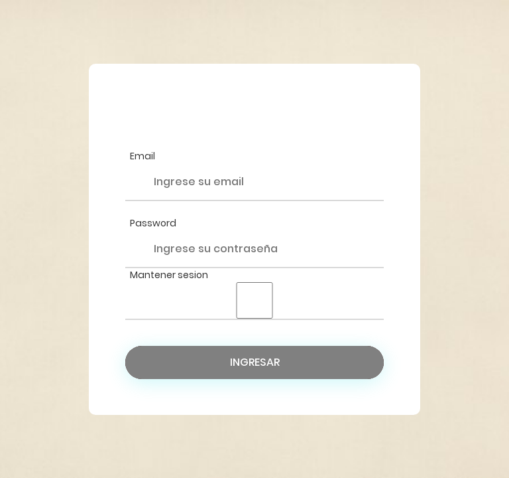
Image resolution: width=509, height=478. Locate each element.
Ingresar (255, 362)
